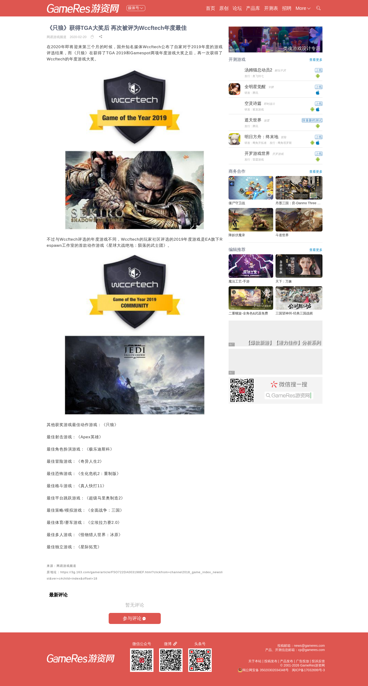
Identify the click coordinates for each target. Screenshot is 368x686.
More (303, 8)
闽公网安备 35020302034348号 (263, 670)
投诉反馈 (318, 661)
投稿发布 (270, 661)
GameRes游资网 (312, 665)
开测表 (271, 8)
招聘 (286, 8)
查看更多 (315, 60)
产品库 (253, 8)
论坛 (237, 8)
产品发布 (286, 661)
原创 (224, 8)
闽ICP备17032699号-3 (308, 670)
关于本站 (254, 661)
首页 (210, 8)
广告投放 (302, 661)
